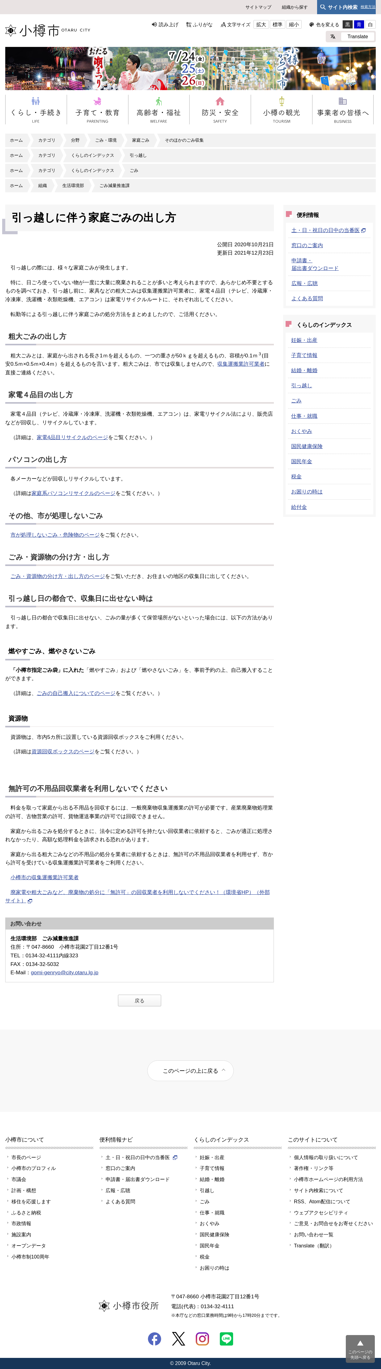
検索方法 (368, 7)
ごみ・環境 (106, 140)
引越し (207, 1190)
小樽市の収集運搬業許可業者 (44, 877)
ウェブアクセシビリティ (321, 1212)
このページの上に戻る (190, 1070)
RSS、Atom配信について (322, 1201)
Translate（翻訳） (314, 1245)
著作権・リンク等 (313, 1168)
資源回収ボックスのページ (62, 751)
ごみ (134, 170)
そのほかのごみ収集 (184, 140)
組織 (42, 185)
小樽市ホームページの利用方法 (328, 1179)
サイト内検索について (318, 1190)
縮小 (294, 24)
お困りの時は (307, 492)
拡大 (261, 24)
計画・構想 (23, 1190)
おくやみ (301, 431)
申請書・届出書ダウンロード (138, 1179)
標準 (278, 24)
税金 (296, 476)
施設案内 (21, 1234)
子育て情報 (304, 355)
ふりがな (203, 24)
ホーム (16, 140)
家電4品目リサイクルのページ (72, 437)
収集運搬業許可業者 (241, 364)
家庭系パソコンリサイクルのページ (73, 493)
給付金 (299, 507)
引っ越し (138, 155)
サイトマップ (258, 7)
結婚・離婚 (304, 370)
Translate (357, 36)
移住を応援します (31, 1201)
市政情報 (21, 1223)
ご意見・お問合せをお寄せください (333, 1223)
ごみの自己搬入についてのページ (76, 693)
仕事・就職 (304, 416)
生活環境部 (73, 185)
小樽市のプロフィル (33, 1168)
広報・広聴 (304, 283)
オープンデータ (28, 1245)
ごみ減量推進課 (114, 185)
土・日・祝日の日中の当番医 (328, 230)
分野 (75, 140)
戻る (139, 1000)
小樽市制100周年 (30, 1256)
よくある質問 (307, 298)
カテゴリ (47, 140)
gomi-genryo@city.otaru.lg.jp (64, 972)
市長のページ (26, 1157)
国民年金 (301, 461)
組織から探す (295, 7)
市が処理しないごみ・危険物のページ (55, 535)
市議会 (18, 1179)
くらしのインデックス (92, 155)
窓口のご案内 (307, 245)
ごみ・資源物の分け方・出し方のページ (57, 576)
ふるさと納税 (26, 1212)
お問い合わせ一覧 (313, 1234)
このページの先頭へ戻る (360, 1355)
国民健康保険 (307, 446)
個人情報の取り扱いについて (326, 1157)
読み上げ (168, 24)
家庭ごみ (140, 140)
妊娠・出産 (304, 340)
